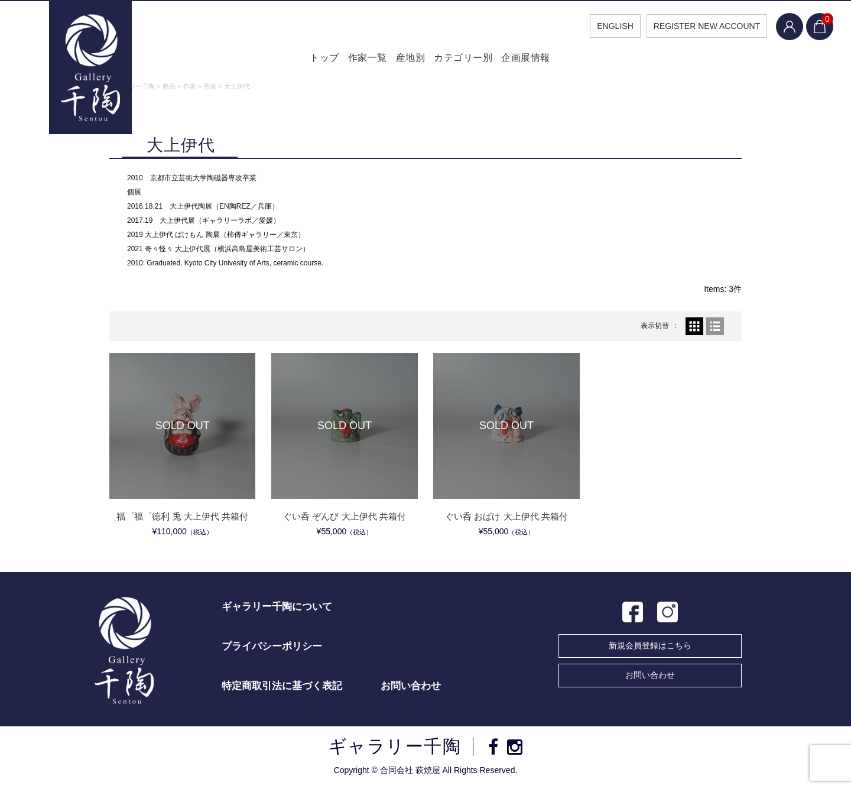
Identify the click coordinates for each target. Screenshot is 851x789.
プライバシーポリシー (272, 647)
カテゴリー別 (468, 59)
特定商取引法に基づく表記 (282, 687)
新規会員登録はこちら (650, 646)
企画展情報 (536, 59)
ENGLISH (610, 26)
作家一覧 (357, 59)
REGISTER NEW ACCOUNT (702, 26)
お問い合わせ (650, 676)
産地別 (408, 59)
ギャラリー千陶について (277, 608)
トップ (306, 59)
